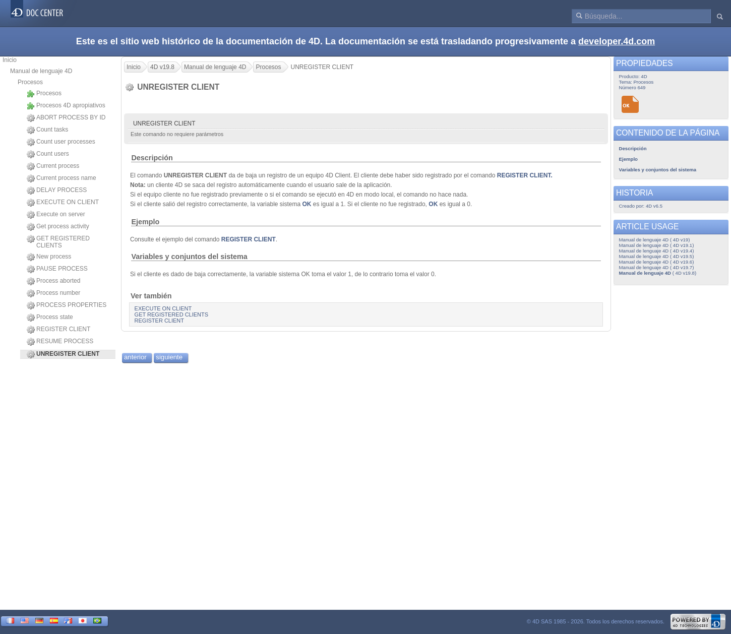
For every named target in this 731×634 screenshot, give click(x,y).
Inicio (10, 60)
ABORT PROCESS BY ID (66, 118)
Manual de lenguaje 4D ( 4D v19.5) (656, 256)
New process (49, 257)
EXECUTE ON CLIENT (63, 203)
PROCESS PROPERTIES (66, 305)
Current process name (61, 178)
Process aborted (53, 281)
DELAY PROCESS (57, 190)
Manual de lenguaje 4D (41, 71)
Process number (53, 293)
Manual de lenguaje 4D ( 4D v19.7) (656, 267)
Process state (50, 317)
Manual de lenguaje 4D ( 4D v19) (654, 239)
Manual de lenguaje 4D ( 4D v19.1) (656, 245)
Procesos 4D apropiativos (66, 106)
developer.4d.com (616, 41)
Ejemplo (145, 222)
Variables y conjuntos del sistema (189, 256)
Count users (48, 154)
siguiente (169, 357)
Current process (53, 166)
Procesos (30, 82)
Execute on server (56, 215)
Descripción (151, 158)
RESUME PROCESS (60, 342)
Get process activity (58, 227)
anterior (135, 357)
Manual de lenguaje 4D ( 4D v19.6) (656, 262)
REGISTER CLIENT (58, 330)
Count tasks (47, 130)
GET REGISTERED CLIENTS (58, 242)
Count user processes (61, 142)
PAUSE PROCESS (57, 269)
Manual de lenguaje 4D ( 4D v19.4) (656, 250)
